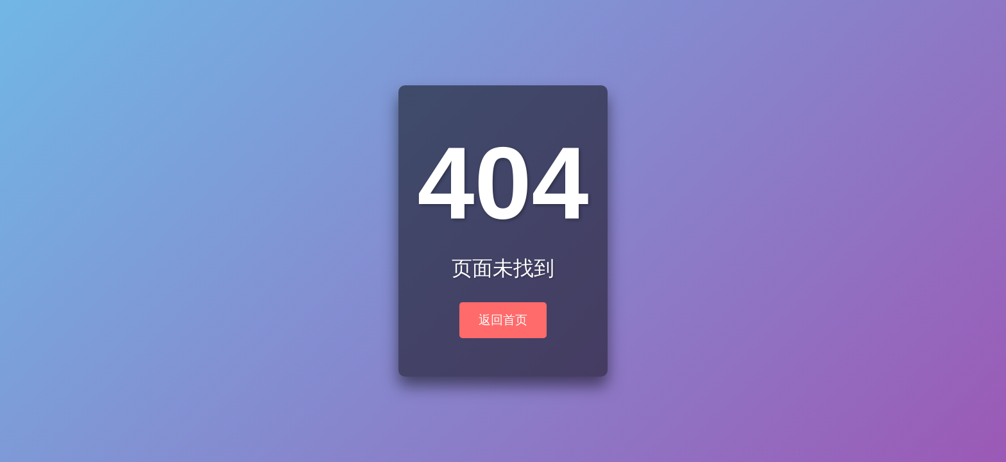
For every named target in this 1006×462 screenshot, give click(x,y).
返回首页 (503, 320)
